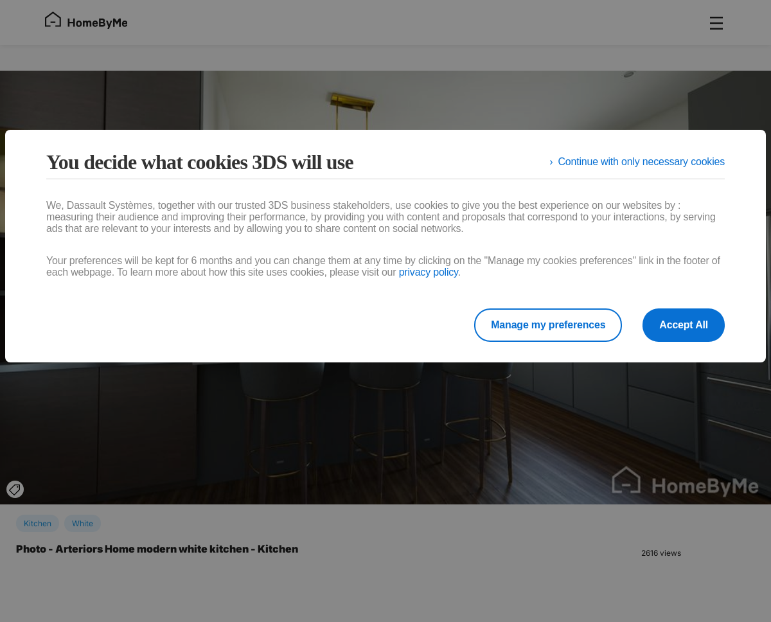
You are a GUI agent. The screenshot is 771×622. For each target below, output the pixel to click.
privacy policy (428, 272)
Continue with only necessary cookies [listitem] (641, 161)
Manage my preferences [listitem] (548, 324)
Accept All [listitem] (683, 324)
